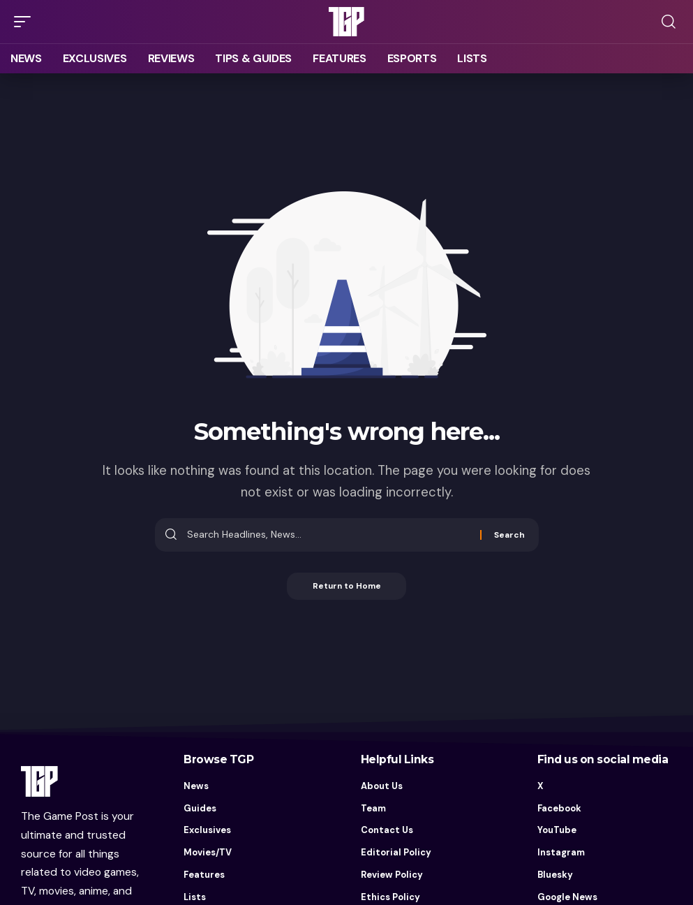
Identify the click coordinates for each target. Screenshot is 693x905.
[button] (26, 21)
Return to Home (347, 586)
